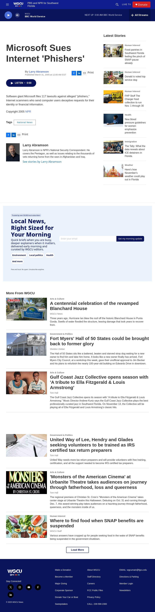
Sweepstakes (61, 604)
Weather (129, 165)
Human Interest (132, 45)
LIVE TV (126, 4)
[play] (8, 15)
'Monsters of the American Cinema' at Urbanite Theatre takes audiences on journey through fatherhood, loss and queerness (98, 482)
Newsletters (124, 590)
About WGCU (93, 570)
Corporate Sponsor (64, 590)
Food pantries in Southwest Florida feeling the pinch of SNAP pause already (135, 56)
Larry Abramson (39, 71)
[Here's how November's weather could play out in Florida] (113, 170)
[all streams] (139, 15)
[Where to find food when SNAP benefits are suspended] (26, 526)
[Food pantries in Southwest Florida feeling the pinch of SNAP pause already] (113, 50)
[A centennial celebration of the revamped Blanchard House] (26, 309)
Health (128, 115)
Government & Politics (61, 334)
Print (90, 72)
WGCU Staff (56, 531)
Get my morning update (130, 238)
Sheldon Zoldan (57, 349)
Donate (142, 4)
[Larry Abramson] (13, 152)
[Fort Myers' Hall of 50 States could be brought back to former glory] (26, 344)
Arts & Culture (57, 299)
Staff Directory (94, 577)
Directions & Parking (129, 577)
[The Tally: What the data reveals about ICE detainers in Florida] (113, 147)
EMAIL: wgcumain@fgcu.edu (133, 570)
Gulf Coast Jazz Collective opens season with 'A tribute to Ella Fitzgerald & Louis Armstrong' (99, 382)
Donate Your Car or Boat (66, 597)
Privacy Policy (93, 597)
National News (25, 122)
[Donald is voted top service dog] (113, 77)
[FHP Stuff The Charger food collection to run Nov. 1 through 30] (113, 96)
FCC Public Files (95, 590)
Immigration (131, 141)
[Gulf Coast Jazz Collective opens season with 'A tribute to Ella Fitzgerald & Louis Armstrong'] (26, 383)
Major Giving (61, 583)
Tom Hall (54, 393)
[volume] (17, 15)
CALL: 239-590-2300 (97, 604)
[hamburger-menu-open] (7, 5)
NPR (28, 111)
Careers (91, 583)
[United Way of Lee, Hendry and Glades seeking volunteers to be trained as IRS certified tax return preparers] (26, 445)
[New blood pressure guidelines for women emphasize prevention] (113, 120)
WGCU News (56, 314)
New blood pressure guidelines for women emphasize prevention (135, 126)
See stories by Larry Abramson (42, 161)
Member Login (126, 583)
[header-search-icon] (117, 4)
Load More (77, 550)
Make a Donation (63, 570)
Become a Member (64, 577)
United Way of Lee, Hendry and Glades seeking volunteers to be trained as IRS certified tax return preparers (92, 445)
